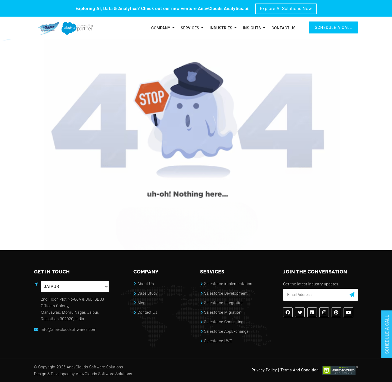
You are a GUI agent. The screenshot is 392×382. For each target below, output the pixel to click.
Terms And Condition (299, 370)
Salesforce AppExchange (226, 331)
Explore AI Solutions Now (286, 8)
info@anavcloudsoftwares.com (68, 329)
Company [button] (161, 28)
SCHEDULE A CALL (333, 27)
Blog (141, 303)
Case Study (147, 293)
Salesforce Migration (222, 312)
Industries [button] (221, 28)
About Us (145, 284)
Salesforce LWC (218, 341)
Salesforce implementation (228, 284)
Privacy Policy (264, 370)
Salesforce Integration (224, 303)
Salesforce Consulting (223, 322)
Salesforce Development (226, 293)
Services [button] (190, 28)
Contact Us (283, 28)
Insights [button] (252, 28)
